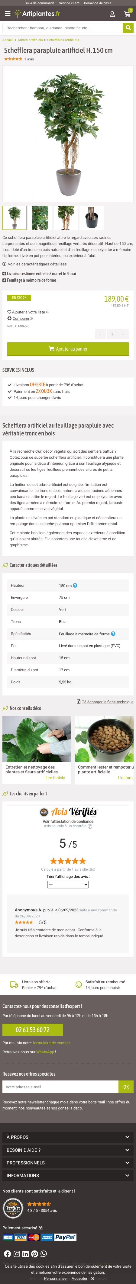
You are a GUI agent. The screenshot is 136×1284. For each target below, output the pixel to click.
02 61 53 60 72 (33, 1030)
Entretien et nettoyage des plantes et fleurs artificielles (31, 769)
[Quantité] (112, 334)
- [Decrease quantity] (101, 334)
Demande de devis (98, 3)
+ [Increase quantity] (123, 334)
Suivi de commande (39, 3)
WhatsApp (45, 1052)
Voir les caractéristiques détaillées (34, 264)
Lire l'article (55, 778)
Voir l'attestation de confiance (68, 821)
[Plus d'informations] (75, 586)
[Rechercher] (128, 28)
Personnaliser (56, 1278)
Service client (69, 3)
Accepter (79, 1278)
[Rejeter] (91, 1278)
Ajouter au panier (68, 348)
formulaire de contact (51, 1043)
